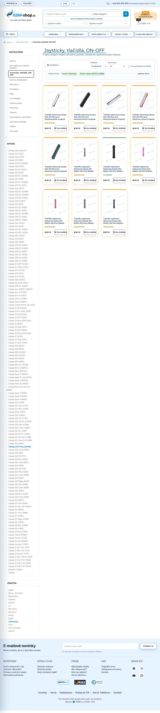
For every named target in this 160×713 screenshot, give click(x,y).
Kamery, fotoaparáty (18, 80)
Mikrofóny (14, 108)
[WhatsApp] (142, 675)
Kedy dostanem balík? (47, 672)
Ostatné (13, 112)
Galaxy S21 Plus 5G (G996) (19, 437)
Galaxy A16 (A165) (15, 179)
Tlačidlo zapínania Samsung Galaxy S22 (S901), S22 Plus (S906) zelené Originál (112, 222)
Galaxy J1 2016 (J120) (17, 308)
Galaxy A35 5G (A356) (17, 217)
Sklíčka (13, 126)
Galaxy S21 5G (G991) (17, 431)
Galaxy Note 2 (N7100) (18, 380)
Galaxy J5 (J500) (15, 324)
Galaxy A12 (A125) (15, 154)
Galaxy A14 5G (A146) (17, 169)
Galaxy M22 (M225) (16, 355)
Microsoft (12, 609)
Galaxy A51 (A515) (15, 239)
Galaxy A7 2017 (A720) (18, 264)
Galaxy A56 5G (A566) (17, 261)
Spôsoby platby (44, 669)
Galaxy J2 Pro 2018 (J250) (19, 311)
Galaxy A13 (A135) (15, 160)
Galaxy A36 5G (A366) (17, 220)
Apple (11, 590)
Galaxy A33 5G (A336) (17, 210)
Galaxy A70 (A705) (16, 270)
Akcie (53, 692)
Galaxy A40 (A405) (16, 223)
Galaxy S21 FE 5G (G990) (19, 434)
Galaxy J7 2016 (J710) (17, 339)
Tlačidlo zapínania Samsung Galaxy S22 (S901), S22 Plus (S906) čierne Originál (112, 170)
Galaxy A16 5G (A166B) (18, 182)
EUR (65, 3)
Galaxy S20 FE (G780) (18, 418)
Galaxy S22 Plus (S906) (19, 446)
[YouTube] (134, 675)
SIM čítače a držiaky (18, 122)
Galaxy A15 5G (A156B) (18, 176)
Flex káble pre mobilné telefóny (19, 67)
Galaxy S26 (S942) (16, 491)
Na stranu (112, 63)
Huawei (11, 599)
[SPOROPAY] (63, 682)
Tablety (11, 572)
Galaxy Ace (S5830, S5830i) (20, 289)
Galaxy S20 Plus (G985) (18, 424)
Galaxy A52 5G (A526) (17, 245)
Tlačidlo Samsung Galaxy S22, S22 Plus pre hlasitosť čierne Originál (85, 117)
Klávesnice (14, 84)
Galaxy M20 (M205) (17, 352)
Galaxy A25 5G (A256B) (18, 195)
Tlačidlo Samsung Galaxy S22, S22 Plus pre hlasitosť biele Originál (55, 117)
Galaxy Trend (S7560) (17, 535)
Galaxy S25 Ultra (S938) (18, 487)
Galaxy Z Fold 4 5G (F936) (19, 563)
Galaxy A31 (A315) (15, 204)
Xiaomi (11, 631)
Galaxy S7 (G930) (15, 516)
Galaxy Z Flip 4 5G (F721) (19, 550)
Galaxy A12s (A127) (16, 157)
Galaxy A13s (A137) (16, 166)
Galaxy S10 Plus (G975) (18, 409)
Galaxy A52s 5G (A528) (18, 248)
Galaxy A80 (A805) (16, 280)
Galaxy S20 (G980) (16, 415)
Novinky (42, 692)
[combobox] (107, 14)
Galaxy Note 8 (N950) (17, 396)
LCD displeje (15, 98)
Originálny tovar (108, 666)
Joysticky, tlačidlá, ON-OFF (21, 74)
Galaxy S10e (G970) (17, 412)
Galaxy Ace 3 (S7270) (17, 292)
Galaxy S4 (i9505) (16, 509)
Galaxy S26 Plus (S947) (18, 494)
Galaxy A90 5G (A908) (18, 286)
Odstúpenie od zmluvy (111, 669)
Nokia (11, 615)
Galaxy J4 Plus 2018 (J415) (19, 320)
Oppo (10, 618)
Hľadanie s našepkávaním (146, 16)
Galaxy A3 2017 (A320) (18, 198)
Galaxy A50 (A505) (16, 235)
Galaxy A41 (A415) (15, 226)
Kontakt (27, 3)
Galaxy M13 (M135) (16, 349)
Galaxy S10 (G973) (16, 402)
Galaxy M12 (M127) (16, 346)
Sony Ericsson (14, 628)
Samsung (13, 621)
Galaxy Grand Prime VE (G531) (21, 305)
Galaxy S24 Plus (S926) (18, 472)
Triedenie (93, 63)
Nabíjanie (53, 34)
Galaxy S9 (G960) (16, 528)
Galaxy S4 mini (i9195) (18, 513)
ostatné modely (15, 569)
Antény (13, 61)
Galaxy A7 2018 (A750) (18, 267)
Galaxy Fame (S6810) (17, 302)
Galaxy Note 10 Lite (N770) (20, 377)
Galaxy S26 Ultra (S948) (18, 497)
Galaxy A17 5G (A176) (17, 185)
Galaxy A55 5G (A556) (17, 258)
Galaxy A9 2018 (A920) (18, 283)
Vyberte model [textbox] (95, 23)
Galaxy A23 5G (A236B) (18, 191)
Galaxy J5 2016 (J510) (17, 327)
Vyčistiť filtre (143, 74)
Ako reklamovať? (79, 669)
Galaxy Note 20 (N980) (18, 383)
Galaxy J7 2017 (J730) (17, 343)
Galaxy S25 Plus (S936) (18, 484)
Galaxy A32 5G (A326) (17, 207)
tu (101, 699)
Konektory (14, 89)
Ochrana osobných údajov (15, 672)
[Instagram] (142, 668)
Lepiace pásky (16, 103)
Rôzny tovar (121, 34)
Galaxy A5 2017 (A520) (18, 232)
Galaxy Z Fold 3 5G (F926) (19, 560)
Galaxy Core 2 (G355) (17, 298)
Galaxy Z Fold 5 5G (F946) (19, 566)
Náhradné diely (76, 34)
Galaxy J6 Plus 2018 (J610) (19, 333)
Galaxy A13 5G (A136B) (18, 163)
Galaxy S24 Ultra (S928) (18, 475)
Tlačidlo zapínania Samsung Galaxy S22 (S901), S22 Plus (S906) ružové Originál (54, 222)
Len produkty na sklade (139, 66)
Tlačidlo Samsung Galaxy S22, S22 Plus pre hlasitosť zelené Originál (56, 169)
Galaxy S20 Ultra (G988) (19, 428)
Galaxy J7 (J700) (15, 336)
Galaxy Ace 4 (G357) (17, 295)
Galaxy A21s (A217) (16, 188)
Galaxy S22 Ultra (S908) (18, 450)
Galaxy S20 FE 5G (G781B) (19, 421)
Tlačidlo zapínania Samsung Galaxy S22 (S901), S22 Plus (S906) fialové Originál (142, 170)
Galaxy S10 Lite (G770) (18, 406)
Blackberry (13, 596)
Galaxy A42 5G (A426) (17, 229)
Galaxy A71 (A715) (15, 273)
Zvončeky (14, 131)
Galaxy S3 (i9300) (16, 500)
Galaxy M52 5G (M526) (18, 365)
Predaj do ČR (82, 692)
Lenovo (11, 602)
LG (9, 606)
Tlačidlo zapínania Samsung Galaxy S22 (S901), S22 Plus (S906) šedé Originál (83, 222)
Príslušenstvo (98, 34)
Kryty (12, 94)
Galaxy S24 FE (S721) (17, 469)
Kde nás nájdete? (79, 672)
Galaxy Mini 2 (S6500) (18, 368)
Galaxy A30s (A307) (16, 201)
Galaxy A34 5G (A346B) (18, 213)
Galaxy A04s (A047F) (17, 150)
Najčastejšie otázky (80, 666)
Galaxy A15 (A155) (15, 172)
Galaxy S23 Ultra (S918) (18, 462)
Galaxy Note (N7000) (17, 371)
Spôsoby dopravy (45, 666)
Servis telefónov (78, 675)
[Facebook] (134, 668)
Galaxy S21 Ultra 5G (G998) (20, 440)
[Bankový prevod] (97, 682)
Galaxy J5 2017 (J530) (17, 330)
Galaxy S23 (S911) (15, 453)
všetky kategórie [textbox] (100, 14)
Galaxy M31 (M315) (16, 358)
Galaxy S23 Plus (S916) (18, 459)
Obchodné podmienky (13, 675)
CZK (73, 3)
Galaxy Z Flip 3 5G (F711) (18, 547)
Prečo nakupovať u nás (13, 666)
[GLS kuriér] (80, 682)
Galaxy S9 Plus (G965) (18, 531)
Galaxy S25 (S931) (15, 478)
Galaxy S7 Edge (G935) (18, 519)
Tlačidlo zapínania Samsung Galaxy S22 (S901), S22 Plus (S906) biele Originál (83, 170)
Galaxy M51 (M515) (16, 361)
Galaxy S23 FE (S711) (17, 456)
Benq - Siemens (15, 593)
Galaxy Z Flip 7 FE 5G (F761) (20, 557)
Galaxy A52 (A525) (16, 242)
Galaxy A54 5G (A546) (17, 254)
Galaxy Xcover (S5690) (18, 541)
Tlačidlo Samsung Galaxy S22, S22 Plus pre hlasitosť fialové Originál (114, 117)
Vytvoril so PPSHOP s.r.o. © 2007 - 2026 (80, 701)
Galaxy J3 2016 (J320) (17, 314)
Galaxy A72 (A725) (16, 276)
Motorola (12, 612)
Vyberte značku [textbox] (54, 23)
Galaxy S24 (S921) (16, 465)
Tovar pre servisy (144, 34)
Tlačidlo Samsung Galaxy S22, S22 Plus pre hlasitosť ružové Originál (143, 117)
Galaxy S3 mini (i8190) (18, 503)
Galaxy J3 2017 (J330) (17, 317)
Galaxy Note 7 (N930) (17, 393)
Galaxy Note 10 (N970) (18, 374)
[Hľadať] (126, 14)
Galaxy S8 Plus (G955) (18, 525)
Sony (10, 625)
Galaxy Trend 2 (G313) (17, 538)
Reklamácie (66, 692)
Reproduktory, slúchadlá (20, 117)
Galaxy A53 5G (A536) (17, 251)
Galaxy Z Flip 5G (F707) (18, 554)
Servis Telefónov (101, 692)
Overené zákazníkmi (12, 669)
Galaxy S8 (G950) (16, 522)
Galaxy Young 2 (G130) (18, 544)
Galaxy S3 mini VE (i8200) (19, 506)
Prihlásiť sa (11, 3)
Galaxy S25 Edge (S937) (18, 481)
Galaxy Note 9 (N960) (17, 399)
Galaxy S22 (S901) (16, 443)
